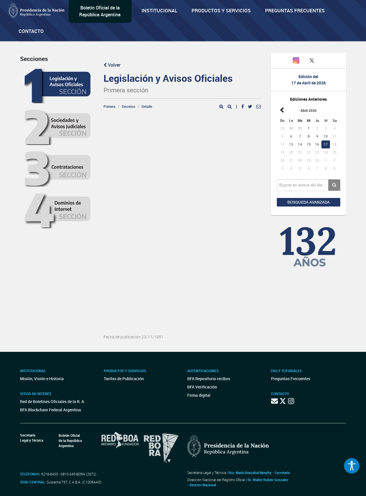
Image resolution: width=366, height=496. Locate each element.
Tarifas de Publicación (124, 378)
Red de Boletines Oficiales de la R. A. (52, 401)
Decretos (128, 106)
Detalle (147, 106)
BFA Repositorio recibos (208, 378)
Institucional (159, 10)
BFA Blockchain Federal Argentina (50, 409)
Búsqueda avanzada (308, 202)
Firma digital (198, 395)
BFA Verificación (202, 387)
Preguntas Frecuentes (295, 10)
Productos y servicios (221, 10)
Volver (112, 65)
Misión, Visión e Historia (42, 378)
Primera (110, 106)
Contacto (31, 31)
